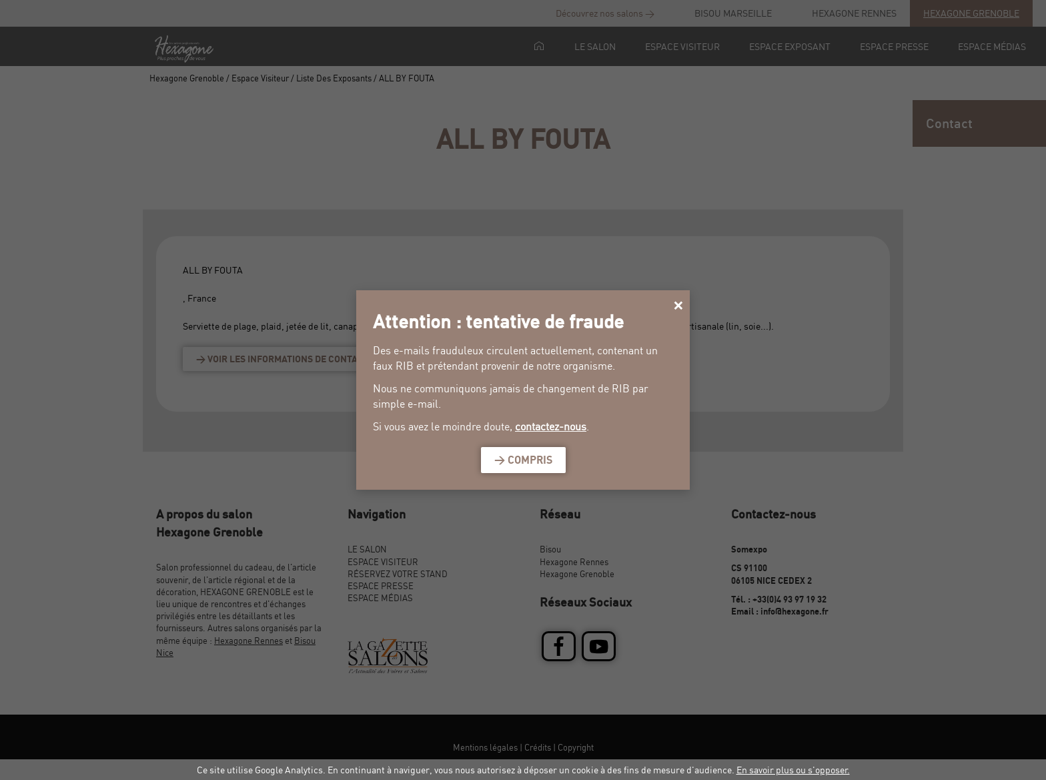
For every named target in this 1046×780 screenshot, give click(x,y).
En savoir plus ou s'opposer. (793, 769)
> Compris (523, 459)
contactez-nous (550, 426)
